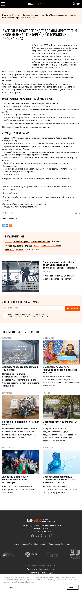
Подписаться (72, 307)
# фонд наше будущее (51, 245)
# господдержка (14, 245)
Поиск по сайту (40, 543)
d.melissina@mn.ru (28, 206)
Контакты (15, 543)
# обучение (9, 250)
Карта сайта (27, 543)
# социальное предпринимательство (27, 241)
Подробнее (8, 587)
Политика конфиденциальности (41, 568)
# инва (28, 246)
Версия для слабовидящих (59, 543)
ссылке (5, 200)
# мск (36, 245)
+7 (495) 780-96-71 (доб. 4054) (41, 530)
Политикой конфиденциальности (35, 316)
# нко (65, 245)
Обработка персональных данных (41, 572)
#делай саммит (9, 218)
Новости (15, 15)
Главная (5, 15)
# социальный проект (32, 249)
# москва (19, 250)
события (46, 127)
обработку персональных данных (34, 313)
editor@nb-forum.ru (41, 527)
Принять (72, 587)
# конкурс (57, 241)
